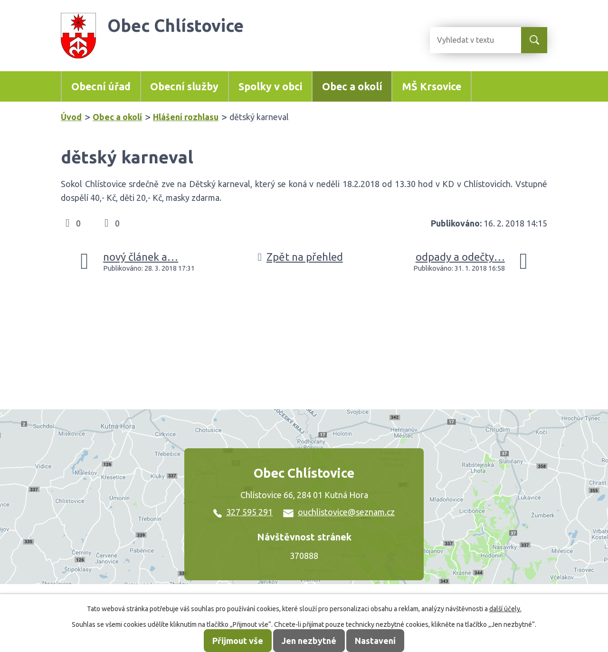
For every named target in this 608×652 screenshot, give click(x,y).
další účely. (505, 609)
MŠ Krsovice (431, 86)
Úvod (71, 117)
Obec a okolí (352, 86)
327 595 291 (243, 512)
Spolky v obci (270, 86)
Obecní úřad (101, 86)
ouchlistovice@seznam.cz (339, 512)
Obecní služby (184, 86)
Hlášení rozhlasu (185, 117)
